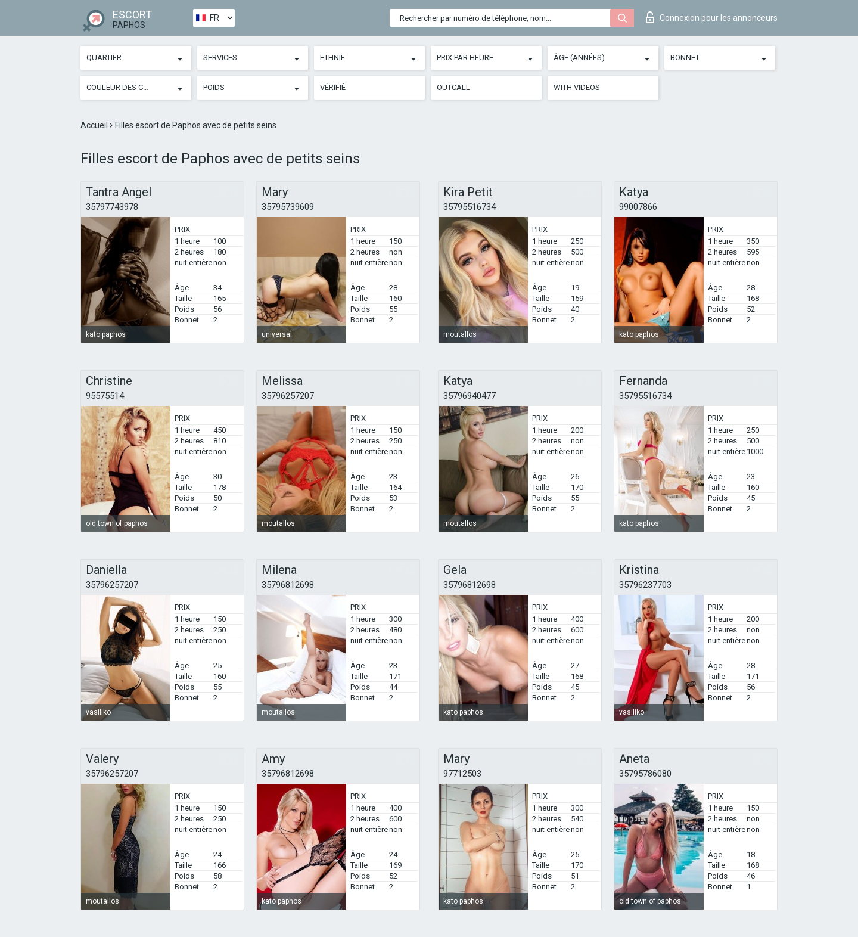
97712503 (462, 773)
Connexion (712, 17)
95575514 (105, 395)
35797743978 (112, 206)
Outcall (453, 87)
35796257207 (288, 395)
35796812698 (288, 584)
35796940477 (469, 395)
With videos (577, 87)
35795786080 (645, 773)
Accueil (95, 125)
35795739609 (288, 206)
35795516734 (469, 206)
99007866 (638, 206)
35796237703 (645, 584)
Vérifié (333, 87)
